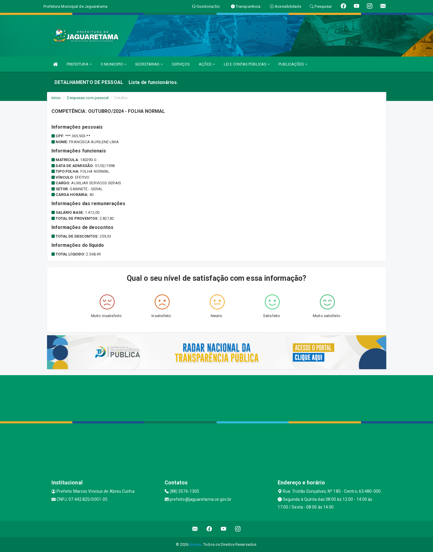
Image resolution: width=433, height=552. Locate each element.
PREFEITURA (79, 64)
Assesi (195, 544)
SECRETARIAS (149, 64)
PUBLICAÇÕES (293, 64)
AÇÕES (207, 64)
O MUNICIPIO (113, 64)
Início (56, 98)
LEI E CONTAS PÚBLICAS (247, 64)
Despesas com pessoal (88, 98)
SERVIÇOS (181, 64)
